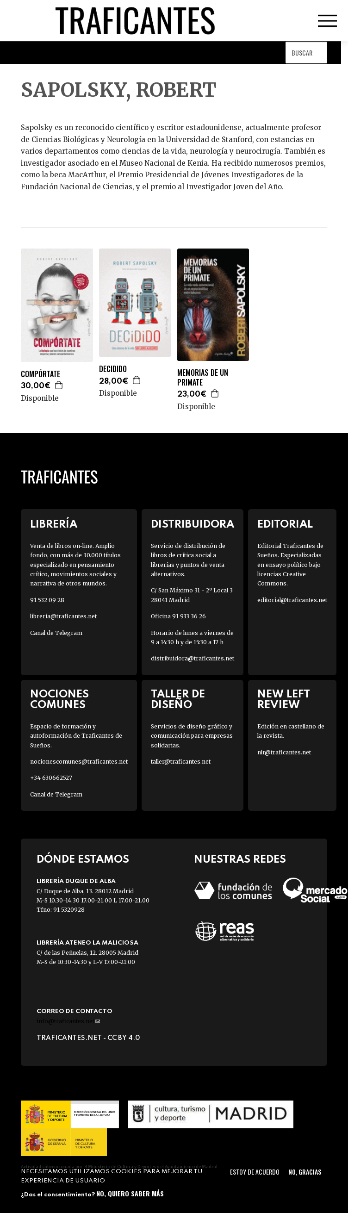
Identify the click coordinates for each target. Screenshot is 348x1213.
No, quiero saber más (130, 1193)
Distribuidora (192, 524)
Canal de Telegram (56, 632)
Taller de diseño (178, 699)
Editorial (285, 524)
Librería (53, 524)
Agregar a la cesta (59, 385)
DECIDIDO (113, 369)
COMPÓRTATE (40, 374)
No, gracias (304, 1171)
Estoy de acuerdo (255, 1171)
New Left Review (283, 699)
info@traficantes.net (68, 1021)
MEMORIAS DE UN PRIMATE (202, 377)
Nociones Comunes (59, 699)
